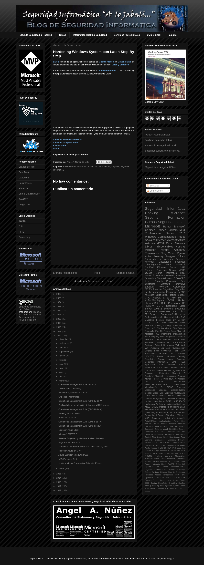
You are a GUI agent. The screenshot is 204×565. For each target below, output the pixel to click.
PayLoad (155, 472)
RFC (153, 478)
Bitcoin (164, 424)
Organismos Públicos (154, 470)
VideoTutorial (179, 384)
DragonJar (150, 331)
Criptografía (165, 261)
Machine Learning (163, 456)
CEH (176, 426)
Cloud (171, 253)
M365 (147, 407)
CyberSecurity (178, 348)
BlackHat (181, 424)
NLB (170, 461)
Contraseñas (180, 434)
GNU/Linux (166, 351)
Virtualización (151, 387)
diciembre (64, 339)
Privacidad (171, 281)
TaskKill (153, 488)
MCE (182, 273)
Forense (160, 320)
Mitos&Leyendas (160, 461)
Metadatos (164, 373)
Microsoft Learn (177, 407)
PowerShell (164, 286)
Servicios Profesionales (127, 35)
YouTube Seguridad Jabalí (158, 140)
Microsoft (152, 226)
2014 (59, 478)
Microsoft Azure (175, 240)
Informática (171, 273)
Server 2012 (177, 267)
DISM (147, 396)
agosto (62, 355)
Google (172, 270)
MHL (177, 453)
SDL (173, 478)
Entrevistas (164, 311)
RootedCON (179, 412)
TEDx (182, 362)
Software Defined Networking (159, 345)
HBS (183, 303)
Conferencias (153, 233)
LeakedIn (162, 453)
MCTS (160, 306)
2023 (59, 306)
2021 (59, 314)
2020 (59, 319)
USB (166, 415)
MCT (182, 230)
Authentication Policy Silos (172, 421)
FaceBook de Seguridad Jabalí (160, 145)
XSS (147, 418)
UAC (167, 488)
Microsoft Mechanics (176, 459)
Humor (167, 226)
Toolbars (160, 488)
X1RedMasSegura (154, 300)
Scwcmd (148, 480)
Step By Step (158, 486)
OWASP (171, 464)
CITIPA (155, 432)
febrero (62, 381)
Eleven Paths (69, 166)
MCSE (182, 270)
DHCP (148, 370)
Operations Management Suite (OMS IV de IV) (80, 401)
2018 (59, 327)
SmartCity (173, 483)
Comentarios (155, 190)
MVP (157, 323)
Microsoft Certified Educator (165, 266)
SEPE (178, 478)
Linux (182, 311)
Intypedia (163, 451)
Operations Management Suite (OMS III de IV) (80, 409)
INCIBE (22, 221)
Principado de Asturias (159, 259)
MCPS (148, 289)
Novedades (180, 379)
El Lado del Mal (27, 166)
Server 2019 (151, 415)
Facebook (180, 261)
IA (164, 401)
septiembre (64, 351)
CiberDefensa (179, 328)
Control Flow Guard (153, 437)
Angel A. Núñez (74, 162)
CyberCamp (179, 393)
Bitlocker (172, 424)
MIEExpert (180, 337)
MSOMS (148, 456)
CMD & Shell (154, 35)
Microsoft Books (177, 323)
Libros (159, 273)
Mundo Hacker (152, 379)
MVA (168, 264)
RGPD (162, 478)
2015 (59, 474)
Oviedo (148, 273)
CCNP (170, 426)
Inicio (97, 272)
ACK (173, 418)
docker (148, 491)
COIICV (162, 432)
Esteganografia (160, 398)
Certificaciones (167, 236)
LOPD (175, 311)
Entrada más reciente (65, 272)
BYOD (156, 424)
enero (62, 468)
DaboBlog (24, 172)
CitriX (183, 432)
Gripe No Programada (68, 397)
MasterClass (180, 456)
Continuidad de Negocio (164, 434)
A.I (162, 387)
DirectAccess (160, 440)
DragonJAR (25, 204)
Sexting (154, 483)
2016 (59, 335)
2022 (59, 310)
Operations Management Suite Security (77, 384)
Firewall (171, 398)
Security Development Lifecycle (166, 480)
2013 (59, 482)
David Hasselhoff (176, 396)
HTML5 (164, 445)
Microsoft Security (103, 166)
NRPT (176, 461)
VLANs (173, 415)
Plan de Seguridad (163, 289)
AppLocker (150, 365)
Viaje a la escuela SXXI (69, 442)
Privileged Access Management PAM (162, 475)
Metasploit (164, 407)
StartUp (148, 486)
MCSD (182, 292)
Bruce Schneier (160, 426)
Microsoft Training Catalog (158, 325)
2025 (59, 298)
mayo (62, 368)
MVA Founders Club (67, 459)
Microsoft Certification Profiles (160, 295)
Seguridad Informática (165, 208)
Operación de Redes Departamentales (165, 467)
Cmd (183, 281)
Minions (148, 461)
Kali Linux (180, 404)
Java (178, 451)
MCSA (160, 243)
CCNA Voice (162, 368)
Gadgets (175, 442)
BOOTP (148, 424)
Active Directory (154, 256)
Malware (180, 243)
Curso (169, 243)
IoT (169, 451)
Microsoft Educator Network (160, 275)
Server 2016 (175, 233)
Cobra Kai (149, 434)
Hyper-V (149, 303)
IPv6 (174, 448)
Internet (161, 240)
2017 (59, 331)
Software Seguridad (174, 308)
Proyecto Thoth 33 (67, 417)
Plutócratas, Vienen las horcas (72, 392)
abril (61, 372)
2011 (59, 490)
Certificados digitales (170, 317)
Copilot (148, 393)
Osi (146, 381)
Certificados (179, 286)
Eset (157, 331)
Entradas (153, 185)
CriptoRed (150, 284)
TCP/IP (174, 362)
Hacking (151, 213)
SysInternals (179, 381)
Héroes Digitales (172, 370)
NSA (171, 379)
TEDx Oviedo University (69, 388)
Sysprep (168, 486)
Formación (82, 166)
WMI (172, 488)
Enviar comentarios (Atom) (100, 281)
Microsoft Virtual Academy (165, 249)
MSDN (182, 453)
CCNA (171, 300)
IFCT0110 (170, 401)
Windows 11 (180, 488)
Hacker (181, 300)
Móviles (164, 379)
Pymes (116, 166)
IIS (177, 401)
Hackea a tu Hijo (164, 297)
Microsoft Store (171, 339)
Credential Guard (177, 368)
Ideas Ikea (181, 448)
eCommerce (156, 418)
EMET (167, 442)
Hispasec (170, 337)
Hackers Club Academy (172, 353)
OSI (21, 226)
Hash (169, 445)
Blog (163, 253)
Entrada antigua (125, 272)
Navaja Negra (165, 359)
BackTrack (166, 328)
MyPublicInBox (152, 410)
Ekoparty (155, 337)
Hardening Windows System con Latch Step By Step (83, 446)
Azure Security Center (172, 365)
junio (61, 364)
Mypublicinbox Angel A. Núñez (160, 167)
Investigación (170, 404)
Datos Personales (170, 303)
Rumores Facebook (156, 270)
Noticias (180, 246)
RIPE (21, 231)
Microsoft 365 (152, 334)
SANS (168, 478)
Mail (164, 323)
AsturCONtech (151, 421)
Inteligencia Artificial (154, 404)
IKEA (169, 448)
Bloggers (170, 256)
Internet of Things (152, 451)
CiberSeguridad (153, 264)
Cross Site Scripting (163, 393)
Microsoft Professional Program (170, 376)
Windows (150, 236)
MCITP (181, 297)
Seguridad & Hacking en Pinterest (162, 150)
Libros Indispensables (159, 246)
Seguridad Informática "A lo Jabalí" (30, 308)
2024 (59, 302)
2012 (59, 486)
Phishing (163, 472)
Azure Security (154, 281)
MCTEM (170, 453)
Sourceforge (25, 237)
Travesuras (152, 253)
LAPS (154, 453)
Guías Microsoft (178, 331)
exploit (167, 418)
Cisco (159, 278)
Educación (171, 292)
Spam (160, 415)
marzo (62, 376)
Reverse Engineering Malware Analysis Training (81, 438)
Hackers (172, 35)
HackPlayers (25, 183)
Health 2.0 (176, 445)
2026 (59, 294)
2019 (59, 323)
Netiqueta (156, 464)
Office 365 (180, 464)
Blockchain (149, 426)
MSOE (155, 407)
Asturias (150, 243)
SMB (183, 478)
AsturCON (181, 418)
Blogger (181, 295)
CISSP (170, 387)
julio (61, 360)
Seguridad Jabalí (171, 222)
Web (183, 345)
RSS (161, 381)
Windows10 (169, 278)
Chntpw (177, 432)
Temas (62, 35)
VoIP (177, 345)
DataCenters (175, 437)
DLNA (165, 437)
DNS (183, 317)
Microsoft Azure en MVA (69, 451)
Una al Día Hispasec (29, 193)
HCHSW (149, 306)
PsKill (183, 475)
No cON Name (167, 410)
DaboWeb (24, 177)
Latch (90, 166)
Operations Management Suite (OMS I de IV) (79, 426)
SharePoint (162, 483)
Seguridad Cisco (175, 306)
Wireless (181, 415)
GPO (147, 297)
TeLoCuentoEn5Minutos (156, 384)
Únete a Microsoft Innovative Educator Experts (80, 463)
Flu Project (24, 188)
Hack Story (179, 351)
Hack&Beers (157, 370)
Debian (148, 398)
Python (148, 478)
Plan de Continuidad (176, 472)
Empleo (148, 351)
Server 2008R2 (153, 308)
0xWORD (23, 199)
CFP (180, 426)
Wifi (147, 348)
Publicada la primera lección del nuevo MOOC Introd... (84, 405)
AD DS (156, 328)
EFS (162, 442)
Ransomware (179, 342)
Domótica (172, 440)
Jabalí (173, 451)
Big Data (165, 348)
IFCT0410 (162, 448)
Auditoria (154, 348)
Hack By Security (175, 320)
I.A (160, 401)
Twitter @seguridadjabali (157, 134)
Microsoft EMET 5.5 (67, 434)
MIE (147, 314)
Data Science (159, 396)
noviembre (64, 343)
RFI (157, 478)
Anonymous (151, 311)
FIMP (162, 337)
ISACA (182, 401)
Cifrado (181, 256)
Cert (172, 432)
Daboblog (149, 320)
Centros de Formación (160, 314)
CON (168, 432)
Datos (157, 303)
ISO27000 (149, 356)
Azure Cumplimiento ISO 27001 (73, 455)
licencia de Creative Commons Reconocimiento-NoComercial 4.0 (30, 316)
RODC (170, 412)
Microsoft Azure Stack (68, 430)
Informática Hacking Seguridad (90, 35)
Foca (156, 351)
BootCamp (150, 368)
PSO (166, 470)
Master (160, 356)
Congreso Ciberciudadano (172, 390)
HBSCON (156, 445)
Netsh (163, 464)
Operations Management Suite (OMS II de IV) (80, 422)
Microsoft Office (153, 339)
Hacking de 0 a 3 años (69, 413)
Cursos (151, 222)
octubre (63, 347)
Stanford (181, 483)
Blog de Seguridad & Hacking (36, 35)
